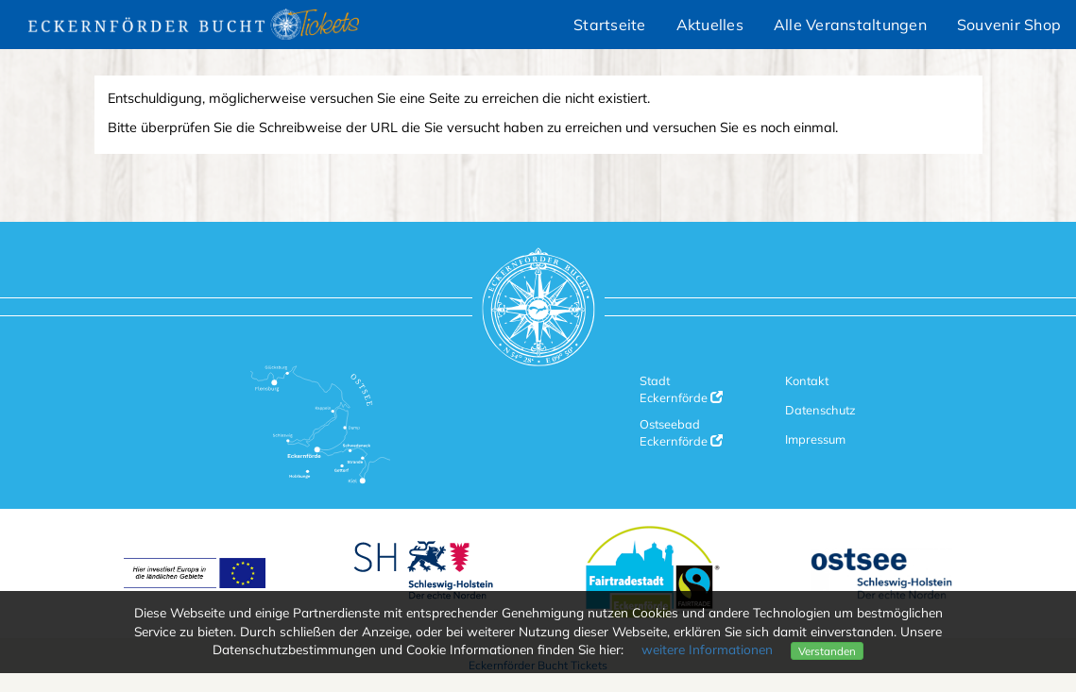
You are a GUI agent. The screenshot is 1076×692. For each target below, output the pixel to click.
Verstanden (827, 651)
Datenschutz (820, 409)
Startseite (609, 24)
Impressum (815, 439)
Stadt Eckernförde (681, 389)
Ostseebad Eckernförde (681, 432)
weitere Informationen (707, 649)
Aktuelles (709, 24)
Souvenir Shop (1009, 24)
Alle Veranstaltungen (850, 24)
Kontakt (806, 380)
